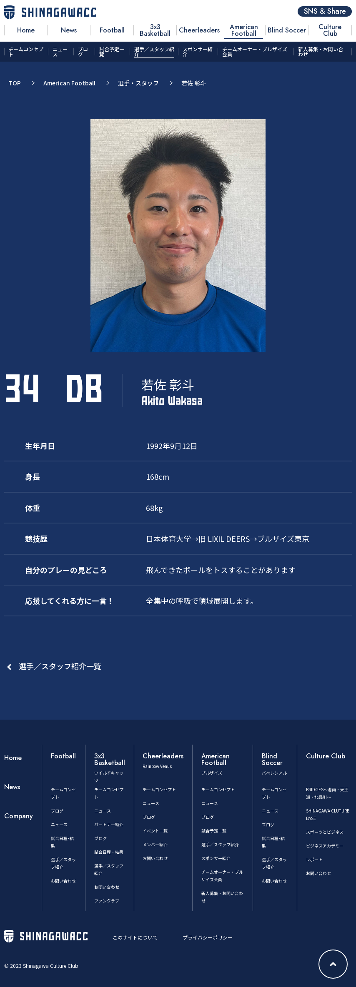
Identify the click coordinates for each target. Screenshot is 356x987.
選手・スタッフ (138, 83)
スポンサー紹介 (216, 858)
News (12, 787)
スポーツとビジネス (324, 832)
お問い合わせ (63, 880)
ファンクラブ (106, 900)
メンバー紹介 (155, 844)
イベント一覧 (155, 830)
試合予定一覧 (213, 830)
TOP (14, 83)
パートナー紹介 (108, 824)
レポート (314, 859)
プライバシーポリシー (208, 937)
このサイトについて (135, 937)
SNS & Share (325, 11)
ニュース (59, 824)
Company (18, 816)
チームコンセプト (159, 789)
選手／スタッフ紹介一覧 (60, 665)
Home (13, 758)
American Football (69, 83)
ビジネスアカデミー (324, 845)
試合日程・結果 (108, 852)
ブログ (57, 811)
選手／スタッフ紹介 (220, 844)
